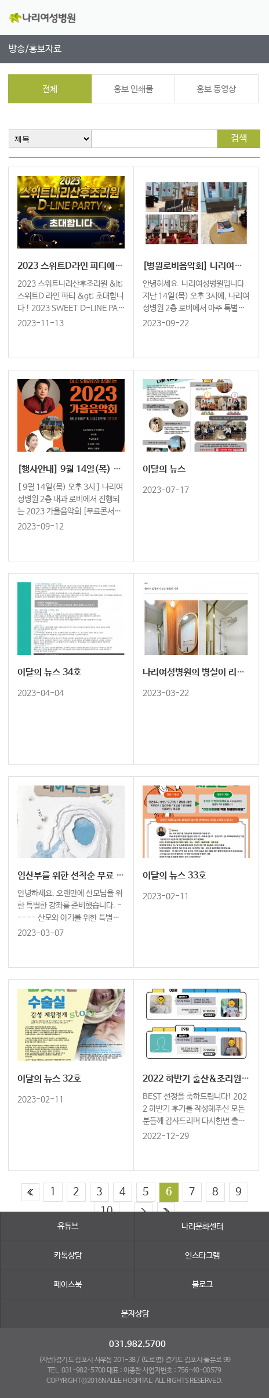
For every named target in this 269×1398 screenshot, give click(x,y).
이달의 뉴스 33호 (174, 875)
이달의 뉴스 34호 (49, 672)
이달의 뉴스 (164, 469)
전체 (49, 89)
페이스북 (68, 1284)
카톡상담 (68, 1255)
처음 (30, 1192)
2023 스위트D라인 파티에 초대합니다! (89, 266)
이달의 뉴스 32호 (49, 1078)
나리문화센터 (202, 1226)
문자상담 (135, 1313)
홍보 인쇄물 (133, 89)
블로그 (202, 1284)
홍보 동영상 (216, 89)
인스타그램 (202, 1255)
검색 (239, 138)
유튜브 (67, 1226)
